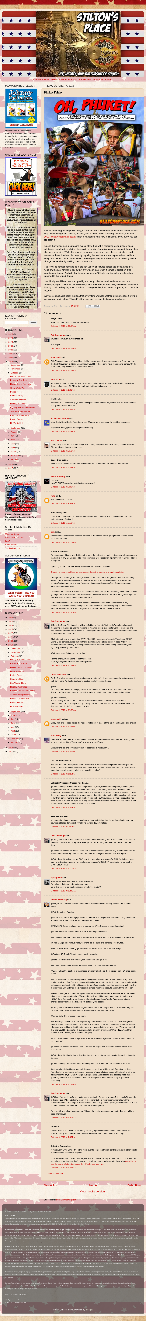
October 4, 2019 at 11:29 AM (63, 665)
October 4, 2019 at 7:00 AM (63, 487)
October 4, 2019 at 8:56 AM (63, 523)
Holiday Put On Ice (18, 403)
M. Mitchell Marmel (60, 418)
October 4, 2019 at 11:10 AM (63, 612)
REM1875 (55, 379)
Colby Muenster (58, 674)
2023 (10, 346)
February (15, 455)
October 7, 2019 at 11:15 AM (63, 1168)
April (13, 447)
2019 (10, 361)
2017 (10, 468)
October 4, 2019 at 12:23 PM (63, 726)
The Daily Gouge (12, 548)
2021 (10, 354)
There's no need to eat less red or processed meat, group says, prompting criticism (88, 572)
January (14, 459)
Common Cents (12, 534)
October (14, 373)
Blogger (89, 1310)
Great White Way (17, 388)
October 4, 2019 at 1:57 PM (63, 807)
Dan (53, 532)
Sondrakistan (11, 545)
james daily (56, 357)
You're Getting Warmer (20, 411)
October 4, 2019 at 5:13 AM (63, 431)
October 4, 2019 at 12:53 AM (63, 370)
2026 (10, 334)
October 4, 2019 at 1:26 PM (63, 774)
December (16, 365)
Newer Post (51, 1185)
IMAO (7, 541)
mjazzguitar (56, 877)
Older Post (134, 1185)
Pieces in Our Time (18, 380)
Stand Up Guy (16, 396)
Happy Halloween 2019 (20, 376)
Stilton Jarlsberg (59, 900)
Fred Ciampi (56, 440)
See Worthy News (18, 399)
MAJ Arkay (56, 736)
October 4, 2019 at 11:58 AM (63, 710)
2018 (10, 464)
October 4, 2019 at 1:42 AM (63, 390)
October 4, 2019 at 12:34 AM (63, 348)
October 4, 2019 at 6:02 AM (63, 467)
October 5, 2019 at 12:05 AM (63, 868)
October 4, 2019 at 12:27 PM (63, 752)
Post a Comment (55, 1173)
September (16, 428)
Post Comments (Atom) (66, 1200)
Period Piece (16, 392)
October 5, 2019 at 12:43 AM (63, 891)
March (14, 451)
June (13, 440)
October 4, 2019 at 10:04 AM (63, 542)
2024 (10, 342)
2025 (10, 338)
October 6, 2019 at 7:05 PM (63, 1137)
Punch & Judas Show (19, 415)
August (14, 432)
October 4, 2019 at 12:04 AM (63, 326)
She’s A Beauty (58, 476)
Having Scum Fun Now (20, 384)
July (13, 436)
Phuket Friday (16, 419)
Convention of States (14, 537)
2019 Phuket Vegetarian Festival (60, 237)
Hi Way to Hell (16, 423)
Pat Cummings (58, 335)
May (13, 444)
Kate (53, 496)
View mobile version (92, 1191)
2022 (10, 350)
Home (93, 1185)
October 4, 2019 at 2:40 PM (63, 827)
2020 (10, 358)
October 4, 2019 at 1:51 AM (63, 409)
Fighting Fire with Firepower (22, 407)
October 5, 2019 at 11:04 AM (63, 1118)
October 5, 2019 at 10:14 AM (63, 1084)
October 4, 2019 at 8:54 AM (63, 503)
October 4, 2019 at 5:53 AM (63, 451)
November (16, 369)
